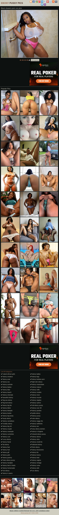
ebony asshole (7, 384)
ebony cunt (5, 436)
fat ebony (5, 444)
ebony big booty (7, 416)
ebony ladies (35, 374)
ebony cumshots (7, 434)
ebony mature (35, 387)
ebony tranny (35, 455)
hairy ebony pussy (8, 460)
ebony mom (35, 395)
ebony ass (5, 382)
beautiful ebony (7, 397)
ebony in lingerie (36, 431)
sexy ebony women (37, 429)
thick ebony (35, 447)
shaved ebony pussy (38, 434)
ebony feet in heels (8, 465)
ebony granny (6, 457)
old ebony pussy (36, 405)
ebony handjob (7, 463)
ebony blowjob (6, 410)
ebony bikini (6, 408)
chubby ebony (6, 423)
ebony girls (5, 455)
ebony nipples (35, 400)
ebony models (35, 392)
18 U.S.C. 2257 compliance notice (39, 510)
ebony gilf (5, 452)
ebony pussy (35, 416)
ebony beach (6, 392)
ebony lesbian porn (37, 379)
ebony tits (34, 452)
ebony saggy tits (36, 421)
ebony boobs (6, 413)
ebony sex (34, 426)
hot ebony (5, 470)
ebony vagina (35, 460)
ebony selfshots (36, 423)
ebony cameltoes (7, 421)
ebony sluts (35, 439)
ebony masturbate (37, 384)
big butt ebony (6, 403)
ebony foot (5, 450)
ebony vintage (35, 463)
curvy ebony (6, 439)
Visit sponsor (35, 60)
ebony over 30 (36, 408)
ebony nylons (35, 403)
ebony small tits (36, 442)
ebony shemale (7, 395)
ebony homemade (8, 468)
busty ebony (6, 418)
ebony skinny (35, 436)
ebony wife (34, 468)
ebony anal (5, 379)
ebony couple (6, 429)
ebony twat (34, 457)
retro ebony (35, 418)
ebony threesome (37, 450)
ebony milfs (35, 389)
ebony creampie (7, 431)
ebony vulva (35, 465)
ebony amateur (7, 376)
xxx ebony (34, 470)
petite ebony (35, 413)
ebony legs (34, 376)
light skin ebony (36, 382)
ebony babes (6, 387)
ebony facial (6, 442)
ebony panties (35, 410)
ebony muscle (35, 397)
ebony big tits (6, 405)
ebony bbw (5, 389)
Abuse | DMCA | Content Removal (19, 510)
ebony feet (5, 447)
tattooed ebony (36, 444)
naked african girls (8, 374)
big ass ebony (6, 400)
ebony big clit (6, 426)
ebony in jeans (7, 473)
